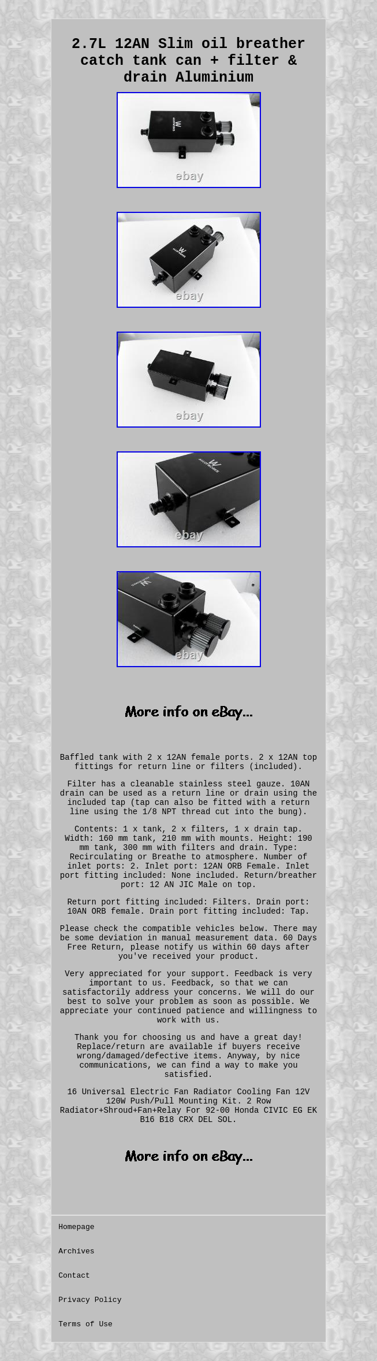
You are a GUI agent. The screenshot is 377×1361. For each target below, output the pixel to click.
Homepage (76, 1227)
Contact (74, 1275)
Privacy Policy (89, 1300)
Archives (76, 1251)
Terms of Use (85, 1324)
